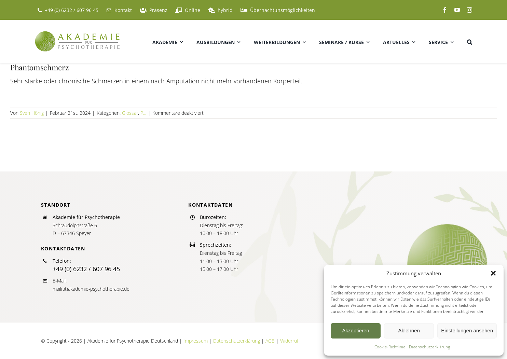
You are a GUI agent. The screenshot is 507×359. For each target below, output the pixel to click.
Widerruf (289, 340)
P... (143, 113)
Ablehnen (409, 330)
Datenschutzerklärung (429, 347)
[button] (493, 273)
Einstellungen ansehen (467, 330)
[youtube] (457, 10)
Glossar (130, 113)
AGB (270, 340)
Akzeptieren (355, 330)
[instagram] (469, 10)
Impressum (195, 340)
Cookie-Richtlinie (390, 347)
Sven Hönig (32, 113)
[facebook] (445, 10)
